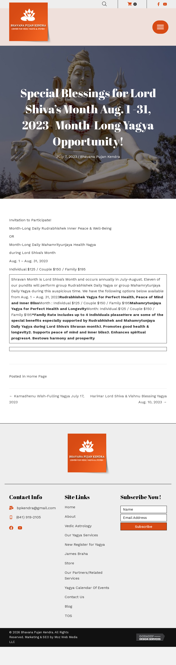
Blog (68, 606)
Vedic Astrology (78, 526)
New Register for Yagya (85, 544)
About (70, 516)
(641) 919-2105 (28, 517)
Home (70, 507)
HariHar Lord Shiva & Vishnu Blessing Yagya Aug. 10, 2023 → (128, 399)
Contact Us (74, 597)
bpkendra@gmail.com (36, 508)
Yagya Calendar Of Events (87, 587)
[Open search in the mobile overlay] (104, 4)
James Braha (76, 553)
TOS (68, 616)
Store (69, 563)
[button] (160, 27)
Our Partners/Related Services (84, 575)
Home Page (37, 376)
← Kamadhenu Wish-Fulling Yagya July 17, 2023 (46, 399)
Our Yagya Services (81, 535)
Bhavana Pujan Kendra (100, 156)
